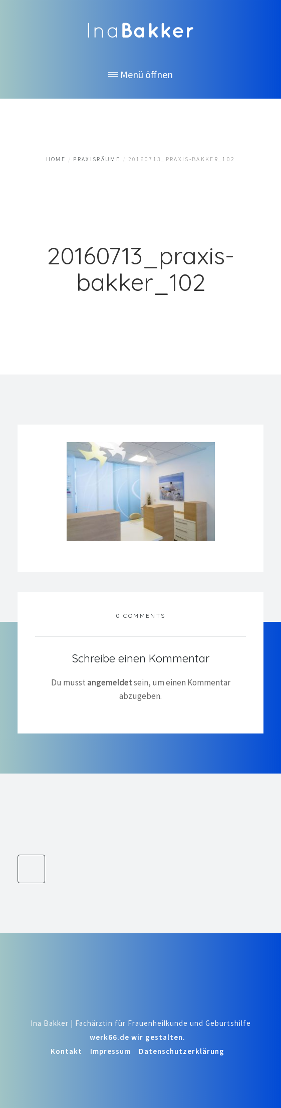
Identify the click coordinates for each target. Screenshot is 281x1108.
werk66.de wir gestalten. (137, 1037)
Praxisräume (96, 159)
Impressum (110, 1051)
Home (56, 159)
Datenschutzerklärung (181, 1051)
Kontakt (66, 1051)
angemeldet (109, 682)
